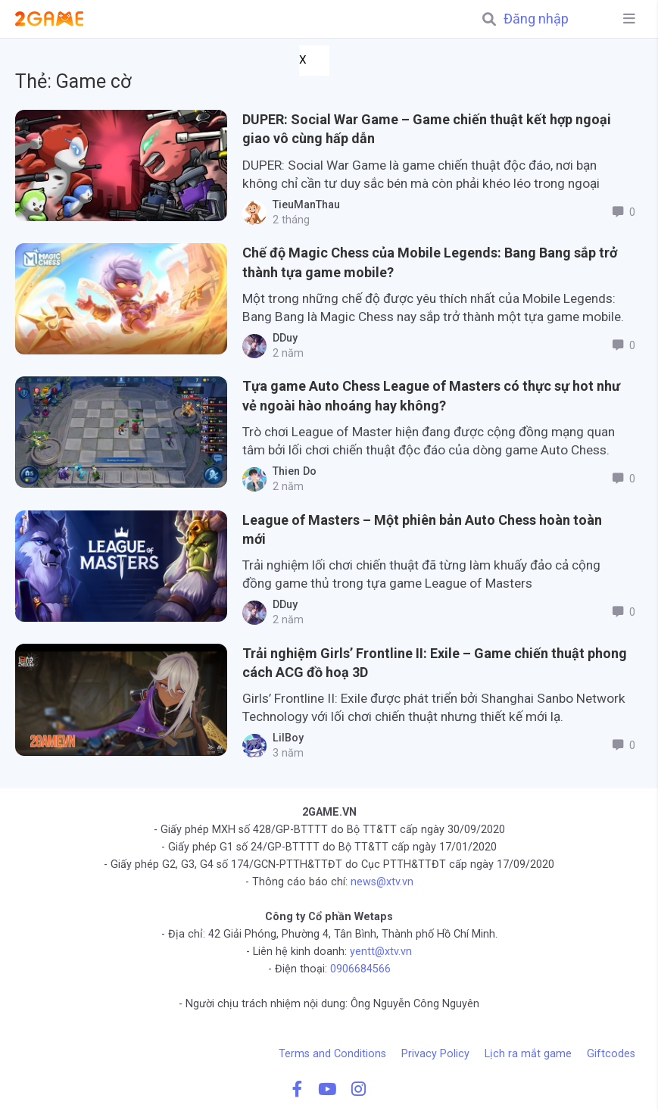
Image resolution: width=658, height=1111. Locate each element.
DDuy (282, 338)
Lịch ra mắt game (528, 1053)
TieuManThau (303, 204)
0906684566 (360, 969)
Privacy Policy (435, 1053)
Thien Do (292, 471)
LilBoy (285, 738)
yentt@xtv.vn (381, 951)
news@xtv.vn (382, 881)
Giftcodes (611, 1053)
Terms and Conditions (332, 1053)
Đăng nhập (536, 19)
